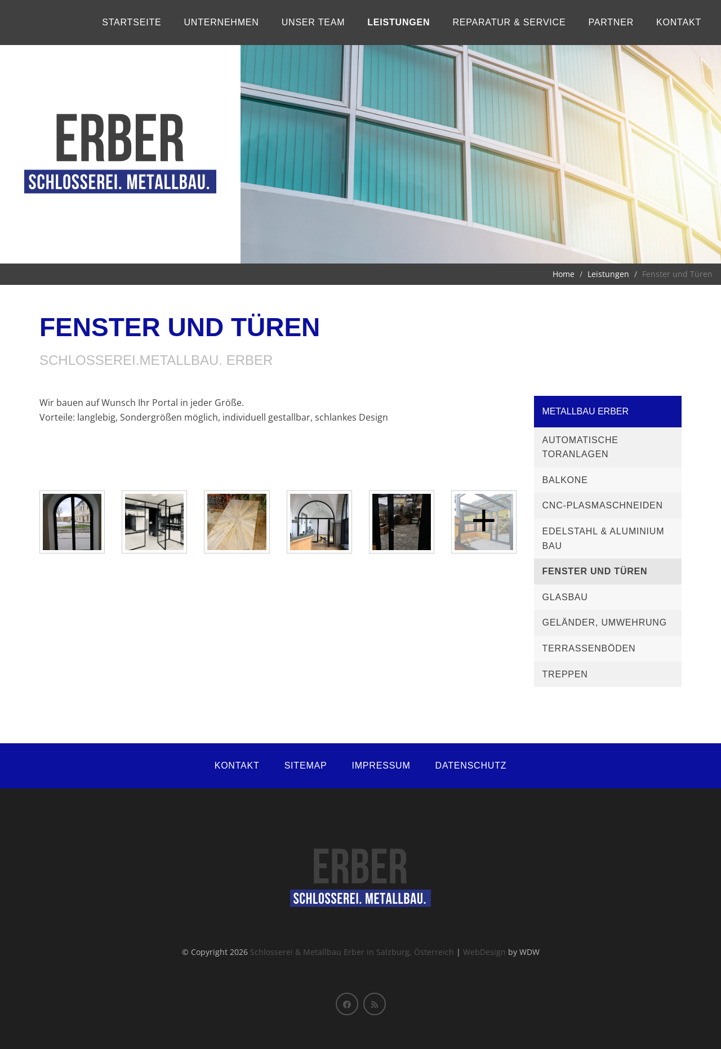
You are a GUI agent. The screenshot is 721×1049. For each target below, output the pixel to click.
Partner (611, 22)
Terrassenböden (589, 648)
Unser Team (313, 22)
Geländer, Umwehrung (604, 622)
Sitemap (305, 765)
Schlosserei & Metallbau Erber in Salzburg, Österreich (352, 952)
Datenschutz (471, 765)
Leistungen (398, 22)
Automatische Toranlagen (580, 447)
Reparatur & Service (509, 22)
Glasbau (565, 597)
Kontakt (678, 22)
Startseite (131, 22)
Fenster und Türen (595, 571)
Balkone (565, 480)
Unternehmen (221, 22)
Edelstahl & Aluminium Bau (603, 538)
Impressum (380, 765)
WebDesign (484, 952)
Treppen (565, 674)
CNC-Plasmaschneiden (602, 505)
